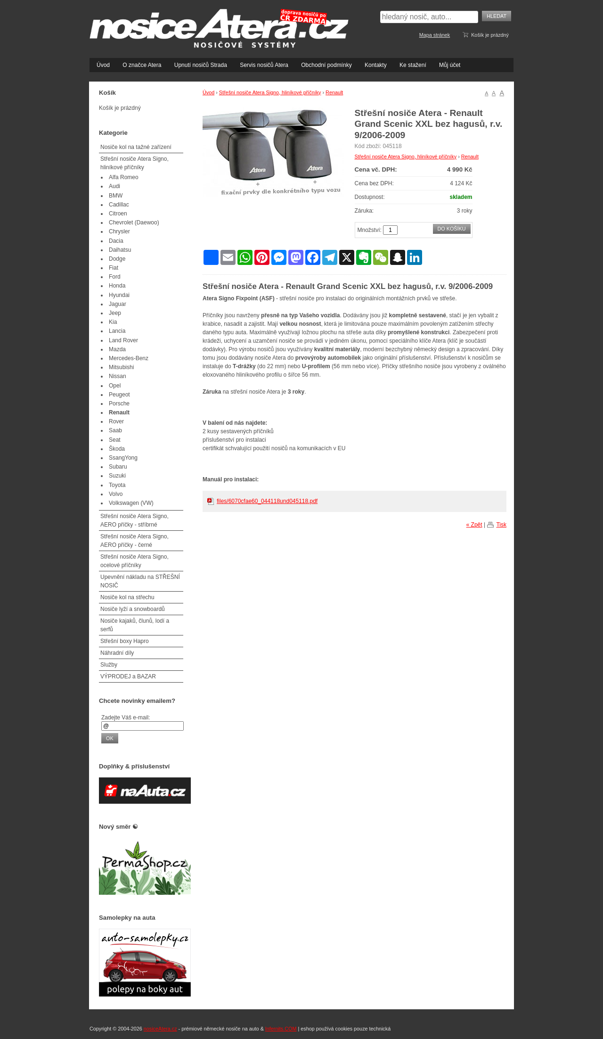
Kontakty (376, 65)
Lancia (117, 331)
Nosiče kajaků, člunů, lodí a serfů (134, 625)
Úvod (103, 65)
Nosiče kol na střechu (127, 597)
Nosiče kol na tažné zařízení (135, 147)
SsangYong (123, 457)
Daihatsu (120, 250)
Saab (115, 430)
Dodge (117, 259)
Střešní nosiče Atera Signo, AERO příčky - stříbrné (134, 520)
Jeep (115, 313)
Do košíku (452, 228)
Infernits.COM (281, 1028)
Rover (116, 421)
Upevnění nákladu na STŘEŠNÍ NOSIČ (140, 581)
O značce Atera (141, 65)
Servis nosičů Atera (264, 65)
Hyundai (119, 295)
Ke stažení (412, 65)
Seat (115, 440)
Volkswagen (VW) (131, 503)
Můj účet (449, 65)
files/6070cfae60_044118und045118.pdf (267, 501)
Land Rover (123, 340)
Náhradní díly (117, 653)
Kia (113, 322)
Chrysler (119, 231)
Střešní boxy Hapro (124, 641)
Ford (115, 276)
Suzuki (117, 475)
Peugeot (119, 394)
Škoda (117, 448)
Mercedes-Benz (128, 358)
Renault (334, 92)
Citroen (118, 213)
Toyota (117, 485)
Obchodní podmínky (326, 65)
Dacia (116, 241)
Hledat (496, 16)
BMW (115, 195)
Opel (115, 385)
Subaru (118, 466)
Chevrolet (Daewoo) (134, 222)
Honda (117, 285)
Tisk (501, 524)
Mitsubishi (121, 367)
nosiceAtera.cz (160, 1028)
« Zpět (474, 524)
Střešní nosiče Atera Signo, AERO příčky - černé (134, 540)
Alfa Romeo (124, 177)
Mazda (117, 349)
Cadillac (119, 204)
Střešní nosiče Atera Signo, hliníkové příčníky (270, 92)
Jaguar (117, 304)
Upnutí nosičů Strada (200, 65)
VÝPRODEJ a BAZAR (128, 676)
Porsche (119, 403)
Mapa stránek (434, 35)
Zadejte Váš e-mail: (125, 717)
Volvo (115, 494)
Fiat (113, 267)
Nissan (117, 376)
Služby (108, 664)
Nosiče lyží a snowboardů (132, 609)
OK (110, 738)
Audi (114, 186)
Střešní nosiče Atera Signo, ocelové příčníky (134, 561)
